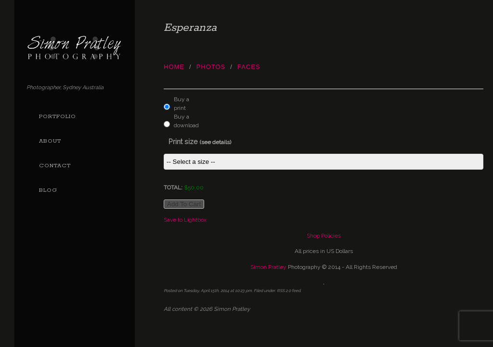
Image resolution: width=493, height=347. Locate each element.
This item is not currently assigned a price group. (323, 162)
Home (174, 66)
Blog (48, 190)
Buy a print (181, 103)
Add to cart (184, 204)
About (50, 141)
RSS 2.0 (284, 290)
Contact (55, 165)
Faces (248, 66)
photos (211, 66)
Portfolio (57, 116)
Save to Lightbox (185, 219)
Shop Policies (324, 235)
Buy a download (184, 121)
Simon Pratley (268, 267)
